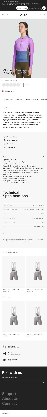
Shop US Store (22, 8)
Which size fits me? (10, 91)
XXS (4, 84)
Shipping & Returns (32, 99)
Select (27, 84)
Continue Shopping (35, 8)
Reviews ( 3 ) (19, 99)
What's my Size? (8, 99)
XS (7, 84)
